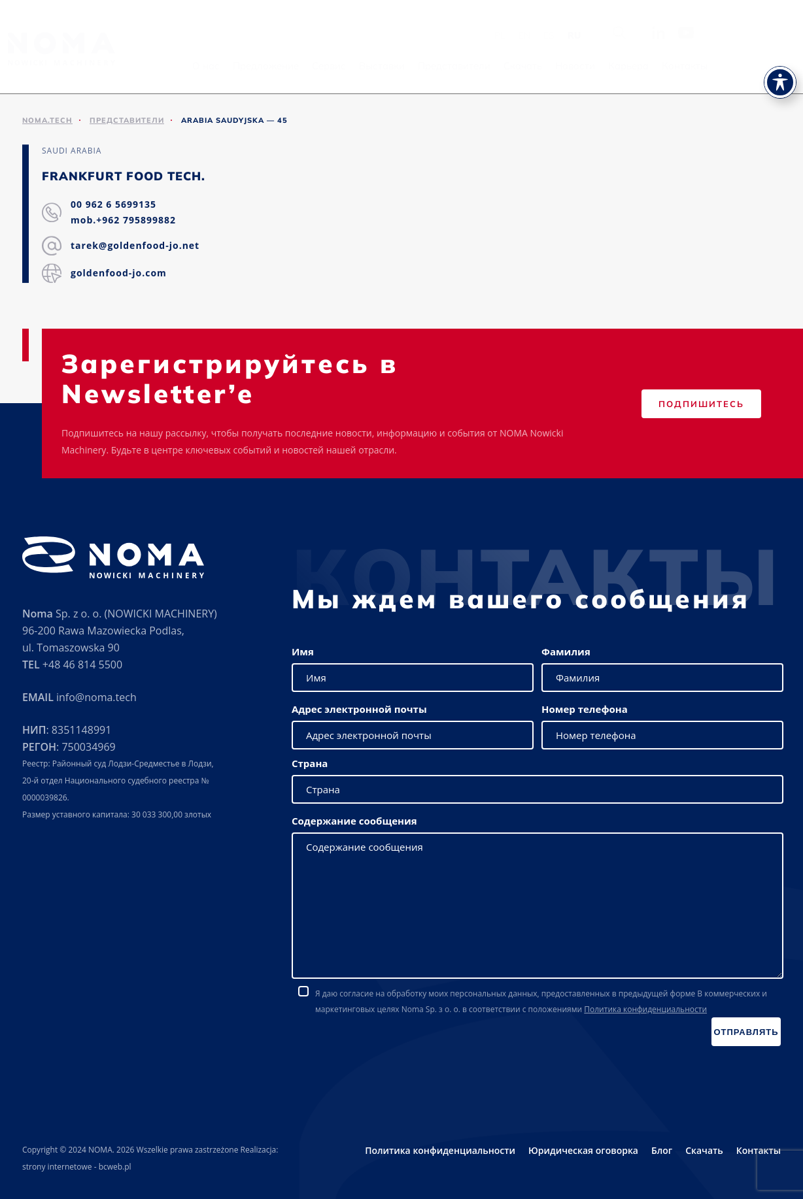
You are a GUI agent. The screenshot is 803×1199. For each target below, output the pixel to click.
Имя (303, 651)
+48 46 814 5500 (82, 664)
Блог (661, 1150)
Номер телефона (584, 708)
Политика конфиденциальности (645, 1009)
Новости (648, 65)
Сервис (402, 65)
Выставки (455, 65)
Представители (527, 65)
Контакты (758, 65)
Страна (310, 763)
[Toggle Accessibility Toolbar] (780, 56)
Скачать (596, 65)
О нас (279, 65)
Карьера (701, 65)
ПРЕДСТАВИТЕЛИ (127, 120)
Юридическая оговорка (583, 1150)
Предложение (339, 65)
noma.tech (47, 120)
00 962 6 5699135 (113, 205)
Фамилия (565, 651)
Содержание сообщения (354, 820)
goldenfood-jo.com (119, 273)
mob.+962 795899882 (123, 220)
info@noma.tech (96, 697)
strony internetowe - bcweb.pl (76, 1166)
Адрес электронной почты (359, 708)
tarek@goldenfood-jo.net (135, 246)
